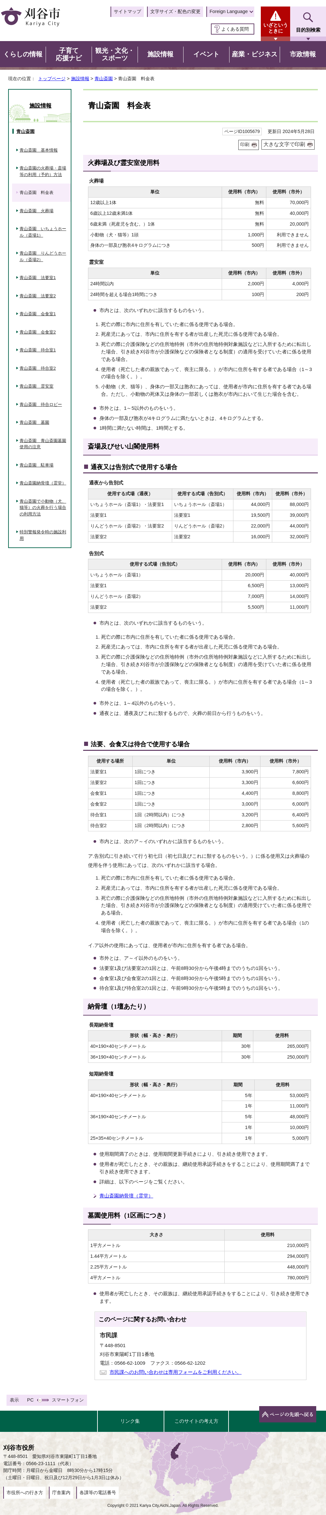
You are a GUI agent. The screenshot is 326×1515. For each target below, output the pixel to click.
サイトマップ (127, 11)
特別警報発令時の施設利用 (43, 535)
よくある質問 (235, 29)
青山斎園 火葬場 (36, 210)
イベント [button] (206, 54)
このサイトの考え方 (196, 1421)
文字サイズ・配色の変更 (175, 11)
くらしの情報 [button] (22, 54)
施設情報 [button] (160, 54)
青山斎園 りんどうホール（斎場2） (43, 256)
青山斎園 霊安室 (36, 386)
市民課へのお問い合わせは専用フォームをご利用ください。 (176, 1372)
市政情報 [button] (303, 54)
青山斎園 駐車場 (36, 465)
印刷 (244, 144)
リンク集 (130, 1421)
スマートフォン (68, 1400)
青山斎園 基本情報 (39, 150)
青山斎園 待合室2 (38, 368)
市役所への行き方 (25, 1492)
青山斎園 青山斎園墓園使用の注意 (43, 444)
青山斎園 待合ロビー (41, 404)
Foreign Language (229, 11)
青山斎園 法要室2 (38, 295)
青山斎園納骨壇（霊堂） (126, 1195)
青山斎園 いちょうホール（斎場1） (43, 232)
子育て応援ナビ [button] (69, 54)
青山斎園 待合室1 (38, 350)
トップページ (52, 78)
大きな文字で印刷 (284, 144)
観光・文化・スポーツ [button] (114, 54)
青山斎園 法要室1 (38, 277)
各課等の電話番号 (98, 1492)
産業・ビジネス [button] (254, 54)
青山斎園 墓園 (34, 422)
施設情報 (80, 78)
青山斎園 (104, 78)
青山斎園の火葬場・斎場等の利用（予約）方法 (43, 171)
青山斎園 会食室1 (38, 313)
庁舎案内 (61, 1492)
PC (30, 1400)
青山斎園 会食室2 (38, 332)
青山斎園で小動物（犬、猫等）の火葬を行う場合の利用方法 (43, 507)
